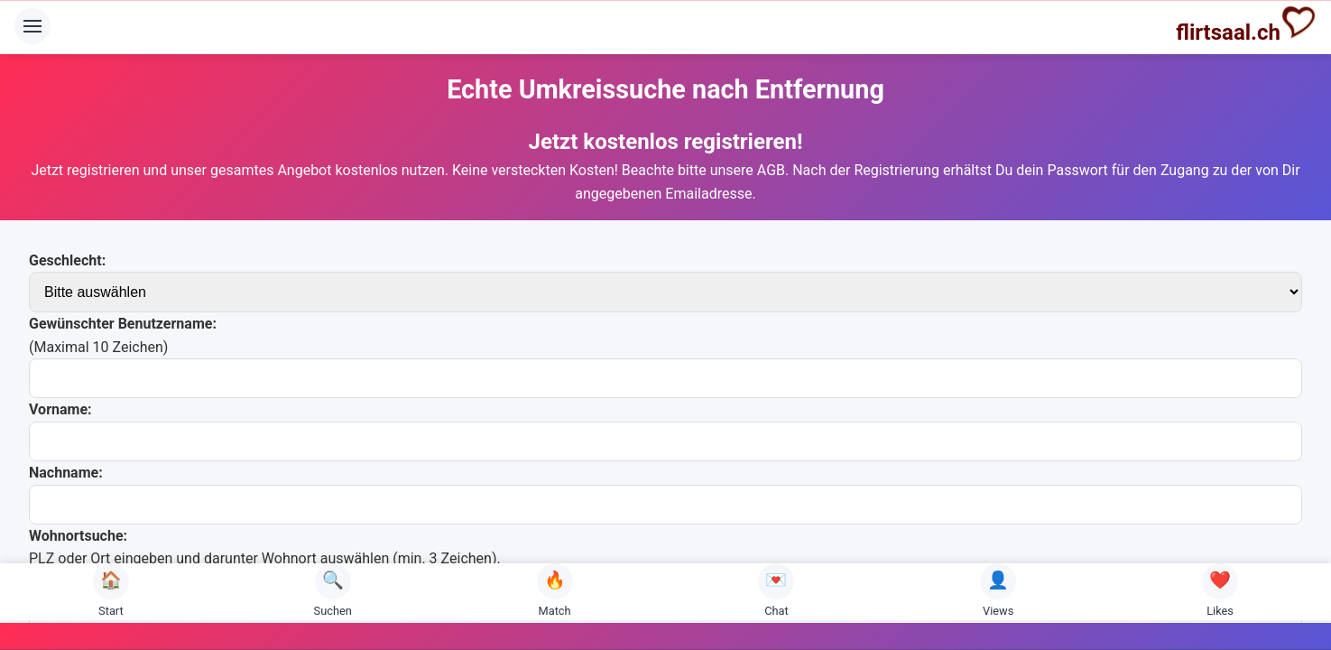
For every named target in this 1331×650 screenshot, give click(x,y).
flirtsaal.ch (1246, 24)
